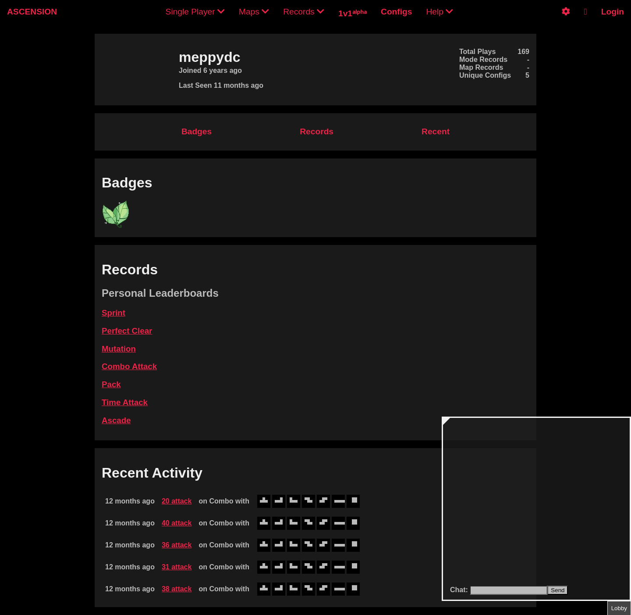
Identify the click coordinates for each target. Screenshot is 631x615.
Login (612, 11)
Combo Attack (129, 366)
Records (303, 11)
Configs (396, 11)
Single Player (195, 11)
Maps (254, 11)
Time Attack (125, 402)
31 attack (177, 567)
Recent (436, 131)
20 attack (177, 501)
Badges (196, 131)
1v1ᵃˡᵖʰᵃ (352, 13)
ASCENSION (32, 11)
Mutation (119, 348)
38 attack (177, 589)
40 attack (177, 523)
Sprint (113, 312)
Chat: (460, 589)
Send (557, 590)
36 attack (177, 545)
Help (439, 11)
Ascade (116, 420)
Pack (111, 384)
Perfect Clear (127, 330)
